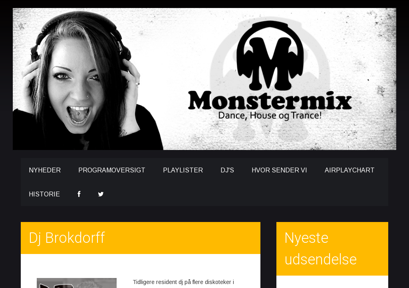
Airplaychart (350, 170)
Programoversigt (111, 170)
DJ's (227, 170)
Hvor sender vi (279, 170)
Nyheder (45, 170)
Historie (44, 194)
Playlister (183, 170)
